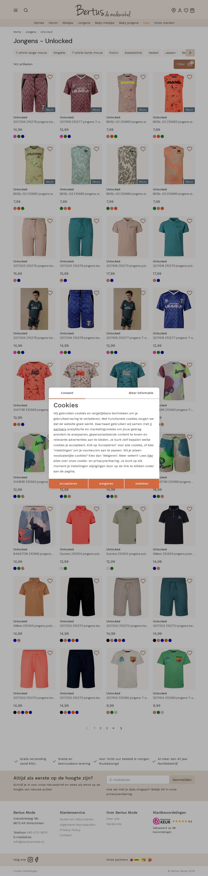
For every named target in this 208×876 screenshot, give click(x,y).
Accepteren (68, 483)
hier (150, 455)
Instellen (141, 483)
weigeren (106, 483)
